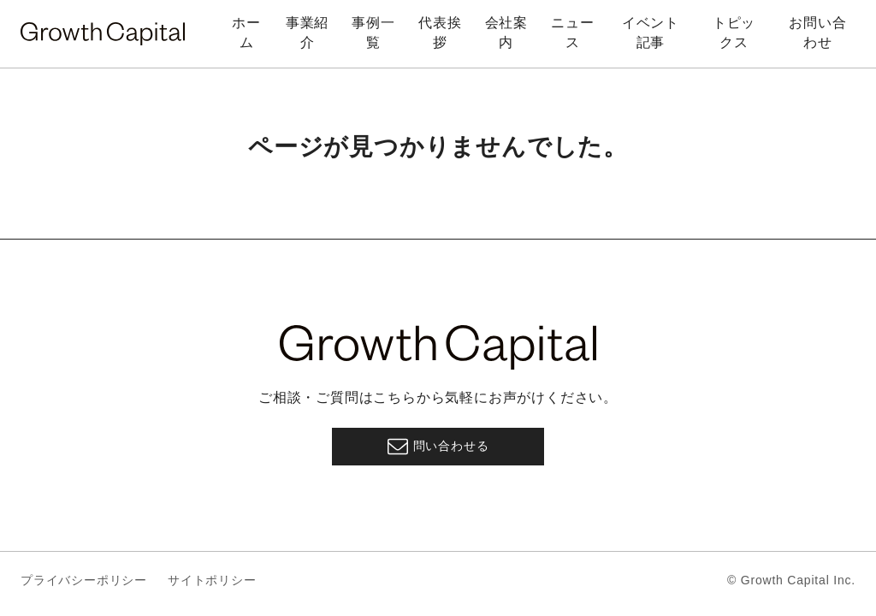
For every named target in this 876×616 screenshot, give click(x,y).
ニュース (572, 32)
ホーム (246, 32)
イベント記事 (650, 32)
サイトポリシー (212, 580)
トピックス (734, 32)
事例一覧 (373, 32)
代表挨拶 (439, 32)
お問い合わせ (817, 32)
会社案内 (506, 32)
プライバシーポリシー (84, 580)
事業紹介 (307, 32)
